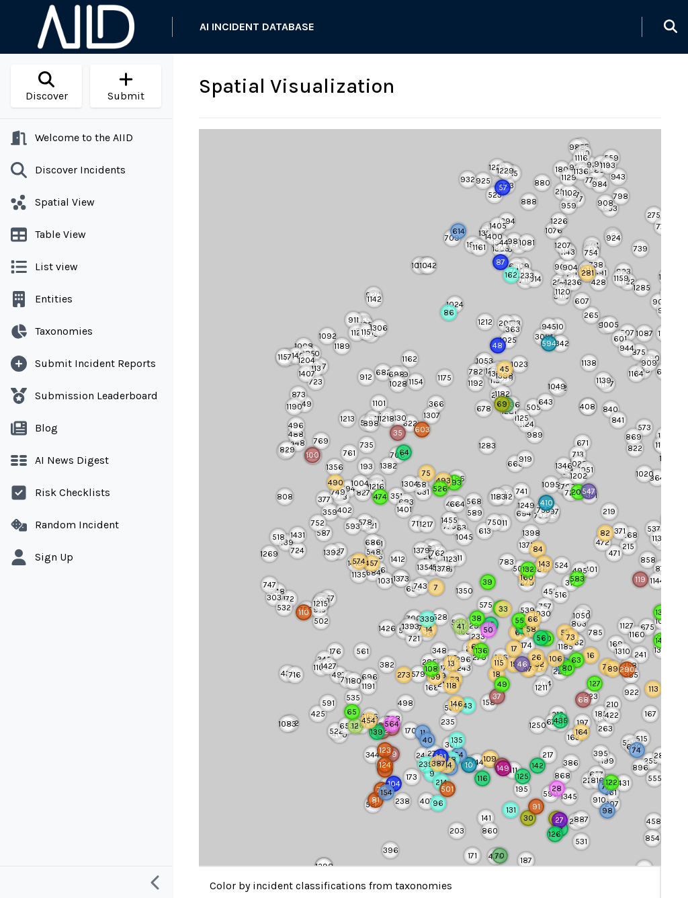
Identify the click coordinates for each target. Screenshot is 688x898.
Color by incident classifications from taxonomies (331, 885)
